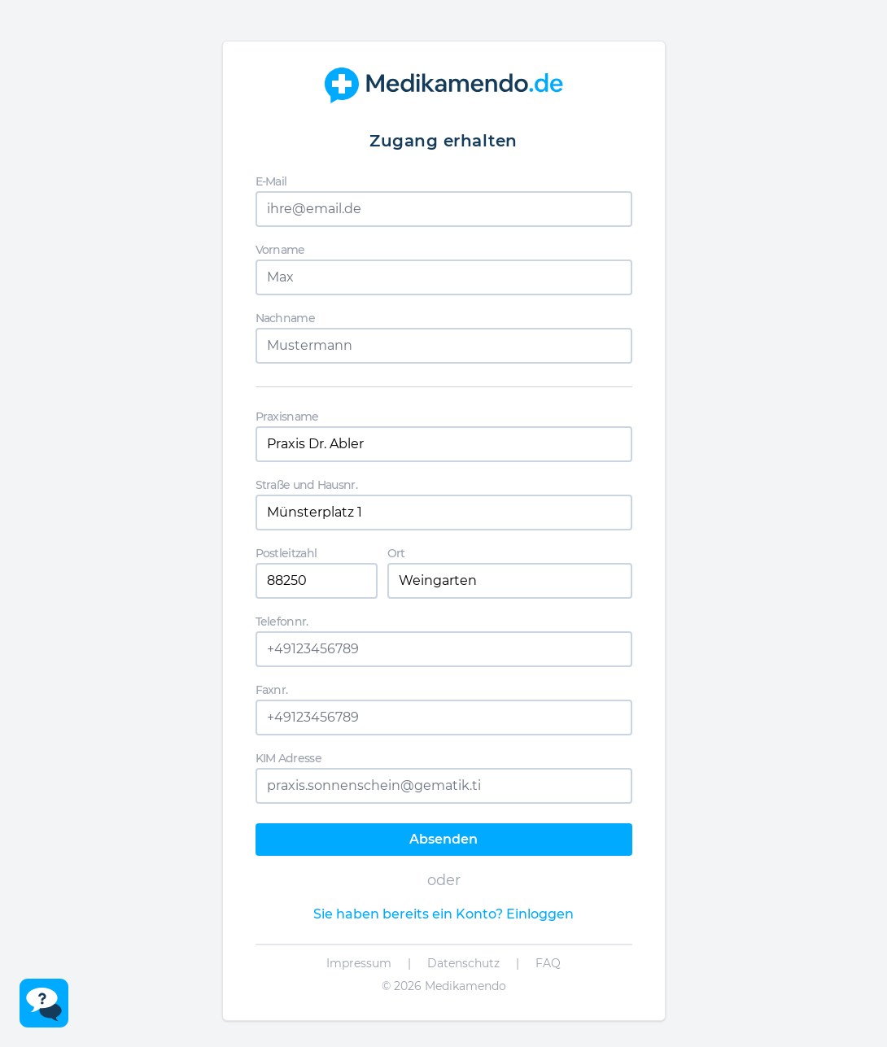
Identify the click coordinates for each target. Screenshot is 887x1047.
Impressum (358, 963)
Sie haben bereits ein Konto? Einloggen (443, 914)
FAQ (548, 963)
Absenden (443, 839)
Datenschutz (463, 963)
